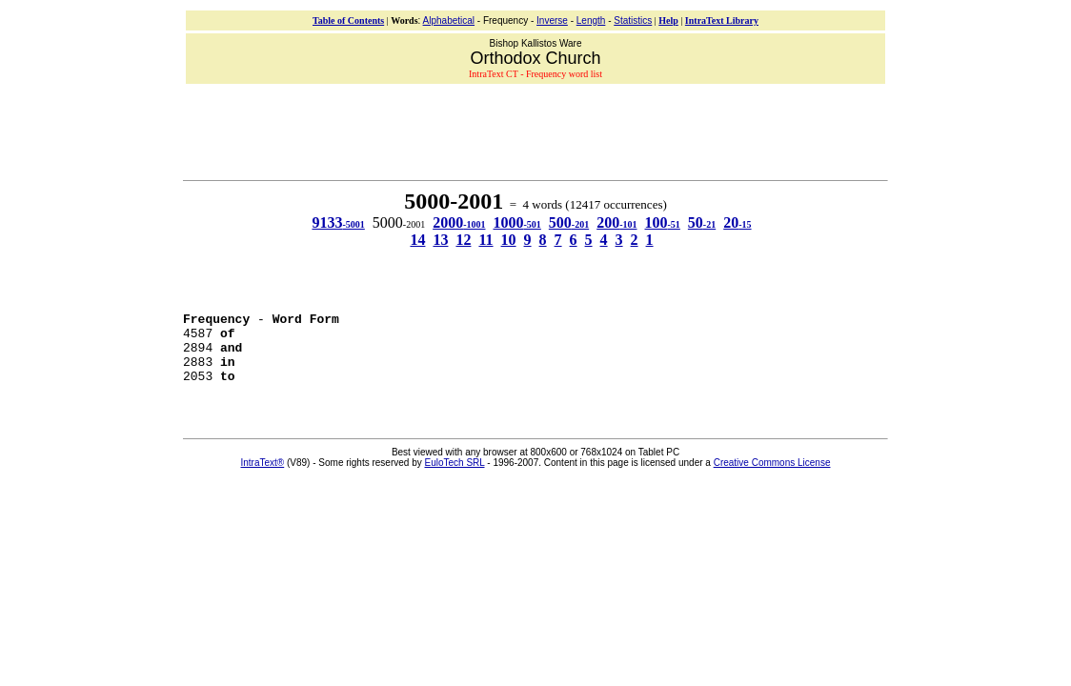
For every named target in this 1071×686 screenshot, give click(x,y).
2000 (459, 222)
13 (440, 240)
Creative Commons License (772, 477)
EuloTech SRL (455, 477)
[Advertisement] (535, 129)
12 (463, 240)
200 (616, 222)
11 (485, 240)
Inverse (552, 20)
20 (737, 222)
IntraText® (263, 477)
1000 (516, 222)
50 (702, 222)
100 (662, 222)
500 (569, 222)
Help (668, 20)
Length (591, 20)
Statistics (633, 20)
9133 (338, 222)
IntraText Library (721, 20)
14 (417, 240)
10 (508, 240)
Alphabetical (449, 20)
